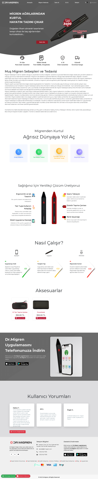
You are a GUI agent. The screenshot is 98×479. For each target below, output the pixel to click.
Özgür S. (70, 411)
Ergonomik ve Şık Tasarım (23, 195)
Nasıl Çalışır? (49, 243)
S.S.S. (67, 2)
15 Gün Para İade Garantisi (22, 64)
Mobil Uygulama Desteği (20, 221)
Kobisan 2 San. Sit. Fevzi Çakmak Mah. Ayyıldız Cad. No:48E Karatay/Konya (48, 446)
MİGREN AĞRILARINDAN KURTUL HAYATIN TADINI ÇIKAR (27, 18)
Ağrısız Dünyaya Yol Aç (49, 137)
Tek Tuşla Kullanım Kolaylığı (23, 208)
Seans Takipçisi (73, 194)
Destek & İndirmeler (71, 443)
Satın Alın (41, 42)
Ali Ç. (42, 410)
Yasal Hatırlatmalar (31, 462)
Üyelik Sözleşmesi (43, 462)
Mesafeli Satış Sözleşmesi (67, 462)
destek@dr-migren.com (44, 450)
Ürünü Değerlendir (18, 433)
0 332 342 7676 (42, 453)
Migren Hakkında (43, 2)
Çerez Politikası (54, 462)
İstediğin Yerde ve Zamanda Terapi (59, 157)
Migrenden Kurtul (49, 131)
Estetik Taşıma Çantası (76, 206)
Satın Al (57, 2)
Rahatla (81, 256)
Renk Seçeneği (73, 217)
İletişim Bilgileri (43, 443)
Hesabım (94, 2)
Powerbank (41, 313)
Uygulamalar (84, 462)
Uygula (49, 256)
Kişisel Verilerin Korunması (17, 462)
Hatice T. (16, 409)
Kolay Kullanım (18, 157)
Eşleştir (16, 256)
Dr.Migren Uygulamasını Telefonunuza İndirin (25, 346)
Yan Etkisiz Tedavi (38, 157)
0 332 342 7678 (42, 456)
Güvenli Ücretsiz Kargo (77, 64)
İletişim (77, 2)
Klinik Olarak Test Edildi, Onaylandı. (41, 64)
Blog (77, 462)
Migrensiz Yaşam (79, 157)
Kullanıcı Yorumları (49, 398)
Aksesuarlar (49, 291)
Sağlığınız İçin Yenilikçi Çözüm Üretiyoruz (49, 186)
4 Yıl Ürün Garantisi (62, 64)
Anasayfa (29, 2)
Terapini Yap (41, 264)
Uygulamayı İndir (10, 264)
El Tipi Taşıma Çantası (20, 313)
